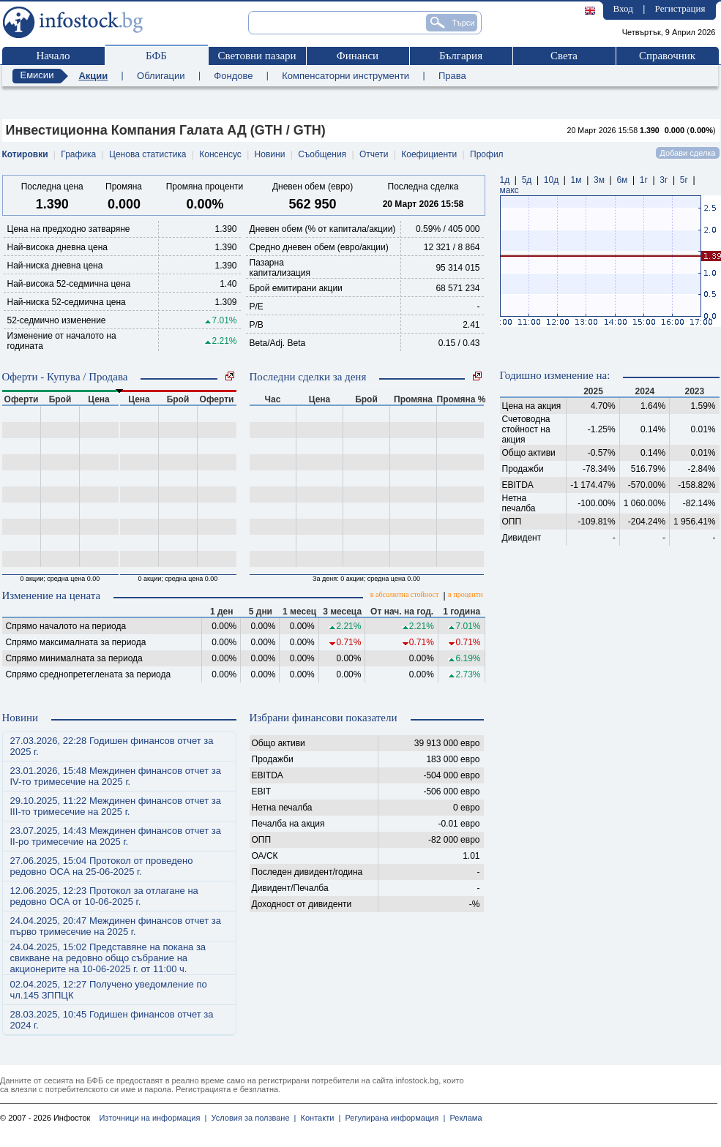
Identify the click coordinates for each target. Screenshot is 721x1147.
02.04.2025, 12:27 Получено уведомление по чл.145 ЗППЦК (108, 990)
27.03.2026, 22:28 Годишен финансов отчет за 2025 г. (112, 746)
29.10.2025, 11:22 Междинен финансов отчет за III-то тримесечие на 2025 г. (115, 806)
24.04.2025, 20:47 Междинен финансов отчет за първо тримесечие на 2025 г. (115, 926)
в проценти (465, 594)
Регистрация (680, 8)
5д (527, 180)
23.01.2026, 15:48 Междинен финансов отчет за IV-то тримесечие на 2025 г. (115, 776)
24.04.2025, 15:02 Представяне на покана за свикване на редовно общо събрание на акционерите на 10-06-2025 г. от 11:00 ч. (108, 957)
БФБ (156, 55)
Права (452, 75)
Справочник (667, 55)
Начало (53, 55)
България (460, 55)
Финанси (357, 55)
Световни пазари (256, 55)
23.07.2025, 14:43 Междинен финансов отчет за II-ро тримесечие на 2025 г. (115, 836)
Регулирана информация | (392, 1117)
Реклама (463, 1117)
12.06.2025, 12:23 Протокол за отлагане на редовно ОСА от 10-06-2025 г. (104, 896)
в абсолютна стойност (404, 594)
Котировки (25, 154)
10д (551, 180)
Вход (623, 8)
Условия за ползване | (251, 1117)
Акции (93, 75)
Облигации (160, 75)
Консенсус (220, 154)
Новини (270, 154)
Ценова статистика (147, 154)
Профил (487, 154)
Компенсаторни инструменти (345, 75)
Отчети (374, 154)
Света (564, 55)
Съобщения (322, 154)
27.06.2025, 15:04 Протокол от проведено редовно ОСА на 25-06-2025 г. (101, 866)
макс (509, 190)
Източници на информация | (152, 1117)
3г (664, 180)
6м (621, 180)
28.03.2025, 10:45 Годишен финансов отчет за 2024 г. (112, 1020)
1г (644, 180)
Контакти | (318, 1117)
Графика (78, 154)
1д (505, 180)
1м (576, 180)
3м (599, 180)
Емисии (37, 74)
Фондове (233, 75)
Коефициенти (429, 154)
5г (684, 180)
